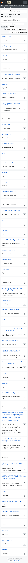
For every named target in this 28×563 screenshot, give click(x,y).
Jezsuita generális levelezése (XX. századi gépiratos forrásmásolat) (12, 329)
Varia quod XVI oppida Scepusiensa (10, 309)
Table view (11, 26)
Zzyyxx (3, 319)
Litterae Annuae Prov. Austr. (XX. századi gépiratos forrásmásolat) (12, 362)
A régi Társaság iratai (7, 540)
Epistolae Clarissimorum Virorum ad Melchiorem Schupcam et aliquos (11, 350)
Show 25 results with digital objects (18, 32)
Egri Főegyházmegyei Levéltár (9, 46)
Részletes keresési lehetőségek (11, 20)
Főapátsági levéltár (6, 36)
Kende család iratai (6, 134)
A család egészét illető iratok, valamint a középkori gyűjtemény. (12, 289)
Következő (16, 560)
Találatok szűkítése (14, 11)
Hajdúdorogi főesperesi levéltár (10, 340)
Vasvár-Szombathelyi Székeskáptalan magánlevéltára (11, 104)
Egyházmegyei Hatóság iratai (9, 191)
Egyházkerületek (6, 373)
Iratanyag (4, 182)
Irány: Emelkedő (22, 29)
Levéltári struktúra (18, 24)
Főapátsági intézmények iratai (9, 93)
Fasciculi (4, 521)
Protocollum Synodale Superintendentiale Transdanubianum (12, 464)
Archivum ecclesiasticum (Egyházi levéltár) (12, 210)
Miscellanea (5, 453)
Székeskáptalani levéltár (8, 163)
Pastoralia (4, 220)
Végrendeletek (5, 269)
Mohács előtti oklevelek (7, 143)
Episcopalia (5, 55)
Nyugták (4, 403)
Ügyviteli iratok (5, 383)
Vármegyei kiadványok (7, 259)
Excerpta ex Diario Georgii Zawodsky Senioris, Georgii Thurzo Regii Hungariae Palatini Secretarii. (13, 440)
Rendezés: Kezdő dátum (10, 29)
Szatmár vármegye (6, 278)
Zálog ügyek (5, 491)
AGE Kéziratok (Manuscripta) (9, 201)
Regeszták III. (5, 549)
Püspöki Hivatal (6, 115)
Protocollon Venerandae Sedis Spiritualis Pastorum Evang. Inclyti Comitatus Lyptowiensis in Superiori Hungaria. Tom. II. (14, 476)
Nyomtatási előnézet (6, 24)
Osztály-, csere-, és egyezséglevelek (10, 511)
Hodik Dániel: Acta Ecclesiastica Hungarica (12, 501)
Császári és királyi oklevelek (8, 250)
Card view (4, 26)
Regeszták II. (5, 230)
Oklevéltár (4, 153)
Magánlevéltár (5, 172)
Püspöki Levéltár (6, 124)
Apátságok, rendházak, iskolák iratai (11, 74)
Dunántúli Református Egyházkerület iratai (12, 393)
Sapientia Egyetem (6, 300)
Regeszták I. (5, 84)
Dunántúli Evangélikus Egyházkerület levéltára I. (14, 240)
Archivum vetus (6, 65)
